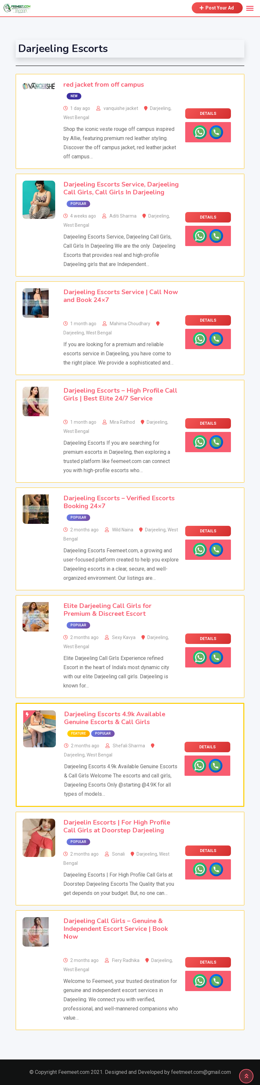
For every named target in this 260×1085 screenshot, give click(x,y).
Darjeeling (160, 108)
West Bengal (76, 117)
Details (208, 113)
